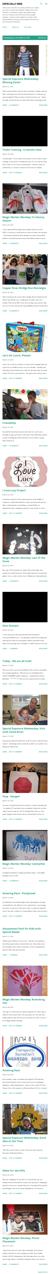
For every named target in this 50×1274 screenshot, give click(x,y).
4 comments (14, 243)
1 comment (13, 649)
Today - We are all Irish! (16, 661)
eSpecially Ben (12, 3)
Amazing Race (11, 1070)
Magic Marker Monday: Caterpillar (23, 863)
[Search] (41, 4)
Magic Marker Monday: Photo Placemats (20, 1239)
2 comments (14, 311)
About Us (15, 27)
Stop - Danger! (11, 796)
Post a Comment (15, 173)
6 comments (14, 1264)
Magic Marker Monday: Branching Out (23, 1001)
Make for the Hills (13, 1170)
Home (4, 27)
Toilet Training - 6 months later (22, 149)
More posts (43, 1272)
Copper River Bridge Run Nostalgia (24, 288)
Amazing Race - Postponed (18, 893)
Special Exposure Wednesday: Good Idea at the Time (24, 1139)
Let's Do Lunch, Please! (16, 355)
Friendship (9, 423)
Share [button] (4, 105)
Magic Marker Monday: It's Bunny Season (23, 218)
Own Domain (10, 625)
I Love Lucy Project (14, 490)
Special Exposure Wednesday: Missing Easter (20, 80)
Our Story (27, 27)
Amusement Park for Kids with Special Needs (21, 930)
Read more (43, 105)
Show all (42, 38)
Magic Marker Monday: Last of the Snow (23, 559)
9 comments (14, 446)
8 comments (14, 105)
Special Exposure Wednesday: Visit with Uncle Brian (23, 730)
